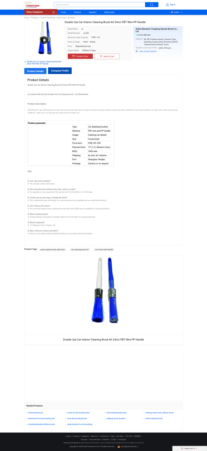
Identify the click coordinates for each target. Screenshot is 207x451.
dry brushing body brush (116, 413)
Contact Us (104, 436)
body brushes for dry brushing (79, 424)
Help (112, 436)
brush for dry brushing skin (78, 413)
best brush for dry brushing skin (41, 418)
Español (106, 439)
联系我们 (137, 436)
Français (84, 439)
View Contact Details (147, 51)
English (175, 12)
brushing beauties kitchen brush (41, 424)
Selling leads (109, 12)
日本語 (113, 439)
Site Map (119, 436)
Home (63, 12)
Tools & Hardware (47, 18)
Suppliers (93, 12)
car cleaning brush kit (80, 250)
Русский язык (95, 439)
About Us (94, 436)
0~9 (142, 443)
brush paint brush (35, 413)
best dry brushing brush (77, 418)
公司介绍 (128, 436)
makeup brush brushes (116, 418)
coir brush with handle (104, 250)
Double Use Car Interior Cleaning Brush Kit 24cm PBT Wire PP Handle (44, 63)
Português (122, 439)
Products (77, 12)
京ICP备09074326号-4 (127, 446)
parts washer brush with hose (53, 250)
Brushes (71, 18)
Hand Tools (61, 18)
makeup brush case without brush (160, 413)
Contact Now (80, 56)
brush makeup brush (154, 418)
